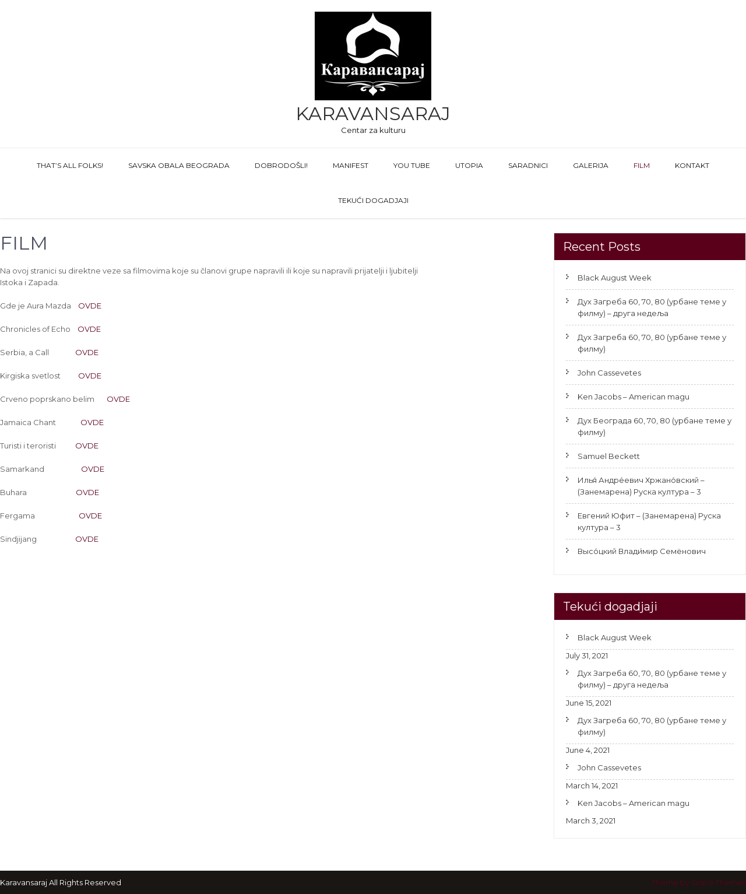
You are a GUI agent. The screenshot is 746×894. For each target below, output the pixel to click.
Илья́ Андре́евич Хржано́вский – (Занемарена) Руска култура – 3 (641, 485)
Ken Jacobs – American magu (633, 396)
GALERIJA (590, 165)
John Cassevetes (609, 372)
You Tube (411, 165)
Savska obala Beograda (179, 165)
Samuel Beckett (609, 456)
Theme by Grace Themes (699, 882)
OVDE (89, 305)
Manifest (350, 165)
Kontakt (692, 165)
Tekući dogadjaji (373, 200)
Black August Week (615, 277)
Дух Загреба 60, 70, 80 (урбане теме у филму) (652, 342)
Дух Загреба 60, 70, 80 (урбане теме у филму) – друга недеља (652, 307)
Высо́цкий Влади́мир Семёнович (642, 551)
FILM (642, 165)
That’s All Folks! (70, 165)
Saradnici (528, 165)
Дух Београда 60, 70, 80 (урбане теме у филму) (654, 426)
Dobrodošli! (281, 165)
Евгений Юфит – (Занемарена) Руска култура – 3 (649, 521)
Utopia (469, 165)
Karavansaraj (373, 113)
